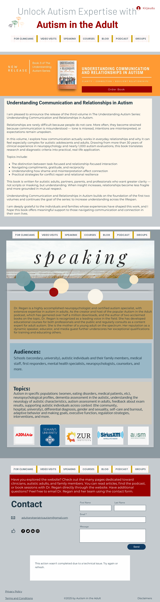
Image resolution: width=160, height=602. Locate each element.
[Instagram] (38, 531)
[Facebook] (23, 531)
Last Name (119, 502)
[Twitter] (28, 531)
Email (82, 514)
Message (84, 526)
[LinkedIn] (33, 531)
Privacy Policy (13, 591)
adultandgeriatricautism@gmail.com (45, 517)
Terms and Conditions (19, 598)
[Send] (136, 547)
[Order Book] (117, 89)
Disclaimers (145, 598)
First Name (85, 502)
